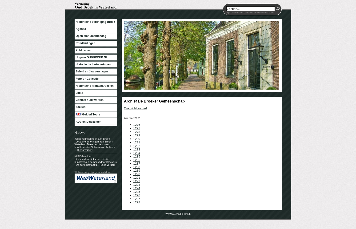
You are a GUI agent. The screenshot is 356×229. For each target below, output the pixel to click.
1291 (136, 177)
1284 (136, 153)
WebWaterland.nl (174, 214)
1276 (136, 124)
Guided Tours (88, 114)
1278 (136, 132)
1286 (136, 160)
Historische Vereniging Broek (95, 22)
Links (79, 93)
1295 (136, 191)
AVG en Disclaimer (88, 121)
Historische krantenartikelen (95, 85)
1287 (136, 163)
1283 (136, 149)
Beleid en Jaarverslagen (92, 71)
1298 (136, 202)
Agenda (81, 29)
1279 (136, 135)
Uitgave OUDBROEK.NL (92, 57)
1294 (136, 188)
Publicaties (83, 50)
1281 (136, 142)
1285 (136, 156)
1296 (136, 195)
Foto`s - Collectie (87, 78)
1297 (136, 199)
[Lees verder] (84, 150)
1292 (136, 181)
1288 (136, 167)
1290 (136, 174)
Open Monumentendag (91, 36)
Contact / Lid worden (90, 100)
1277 (136, 128)
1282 (136, 146)
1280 (136, 139)
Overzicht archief (135, 108)
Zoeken (81, 107)
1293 (136, 184)
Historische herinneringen (93, 64)
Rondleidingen (85, 43)
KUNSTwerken (83, 156)
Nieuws (80, 132)
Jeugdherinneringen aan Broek (92, 138)
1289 (136, 170)
